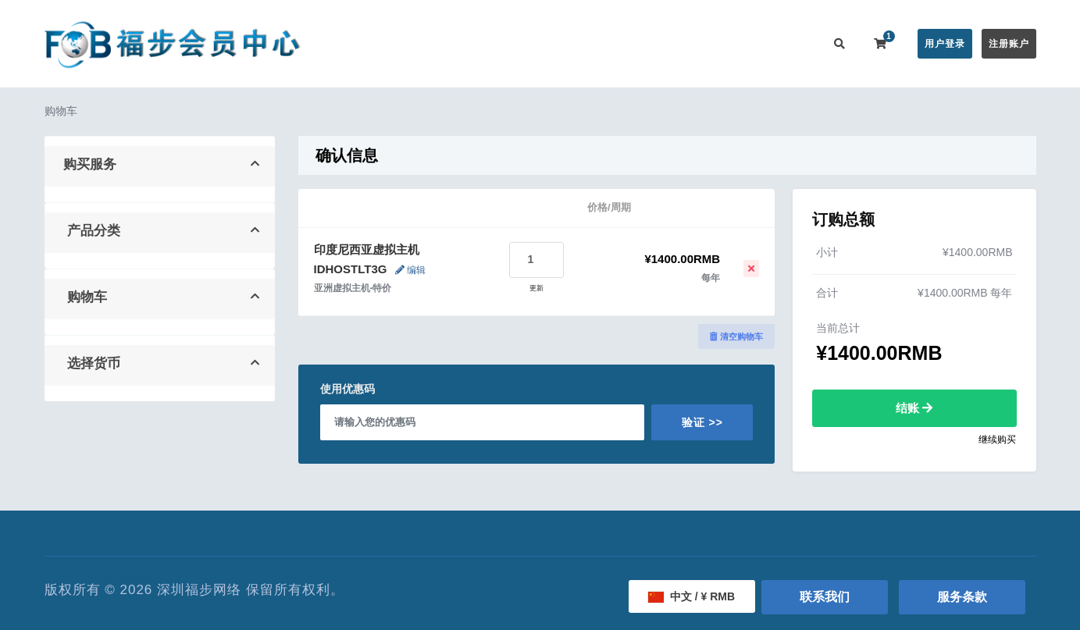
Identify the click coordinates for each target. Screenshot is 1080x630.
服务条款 (962, 596)
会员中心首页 (390, 43)
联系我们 (788, 43)
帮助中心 (601, 43)
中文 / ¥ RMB (691, 596)
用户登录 (945, 43)
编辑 (410, 270)
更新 (536, 288)
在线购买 (465, 43)
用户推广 (726, 43)
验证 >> (702, 422)
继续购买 (997, 439)
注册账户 (1009, 43)
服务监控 (663, 43)
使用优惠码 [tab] (347, 389)
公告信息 (538, 43)
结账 (914, 408)
